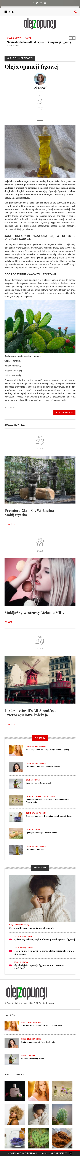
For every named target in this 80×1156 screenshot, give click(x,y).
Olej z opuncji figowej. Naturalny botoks (43, 766)
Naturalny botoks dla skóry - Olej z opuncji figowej (39, 42)
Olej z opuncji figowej (35, 849)
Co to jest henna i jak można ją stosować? (31, 927)
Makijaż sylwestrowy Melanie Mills (34, 612)
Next (73, 37)
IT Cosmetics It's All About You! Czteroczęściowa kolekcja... (31, 712)
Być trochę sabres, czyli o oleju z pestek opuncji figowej (49, 816)
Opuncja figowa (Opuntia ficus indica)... (42, 832)
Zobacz (10, 525)
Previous (70, 37)
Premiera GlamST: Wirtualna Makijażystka (29, 512)
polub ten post (64, 412)
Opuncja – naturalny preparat (38, 783)
